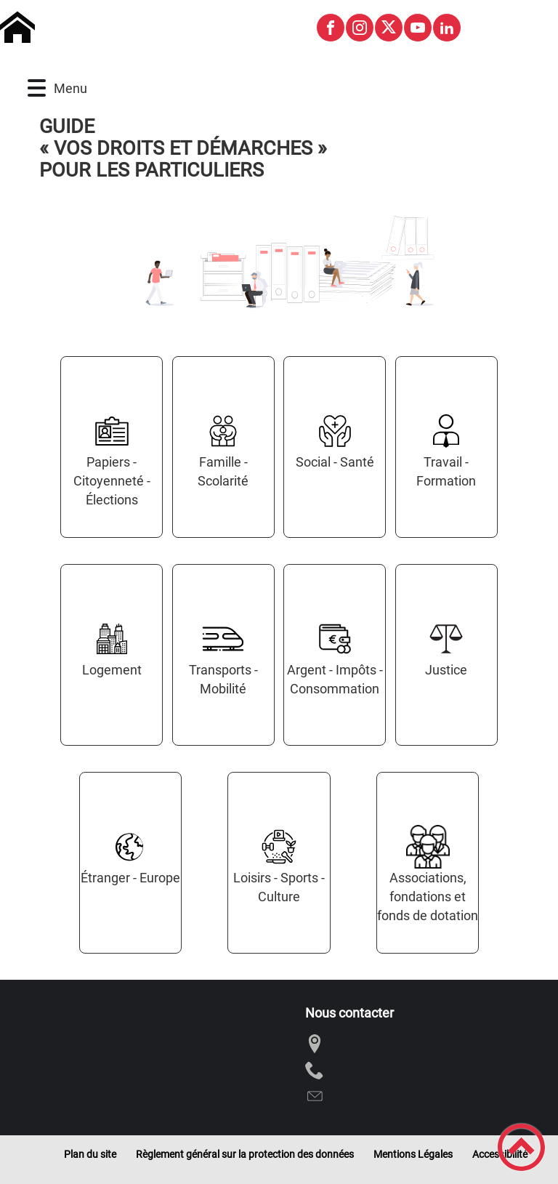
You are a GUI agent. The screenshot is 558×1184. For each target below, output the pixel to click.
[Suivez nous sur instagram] (359, 27)
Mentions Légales (413, 1154)
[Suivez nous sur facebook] (330, 27)
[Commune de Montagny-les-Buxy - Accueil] (151, 27)
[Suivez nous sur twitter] (388, 27)
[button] (37, 88)
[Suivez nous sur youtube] (417, 27)
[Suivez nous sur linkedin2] (446, 27)
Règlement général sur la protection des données (245, 1154)
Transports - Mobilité (223, 679)
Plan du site (90, 1154)
